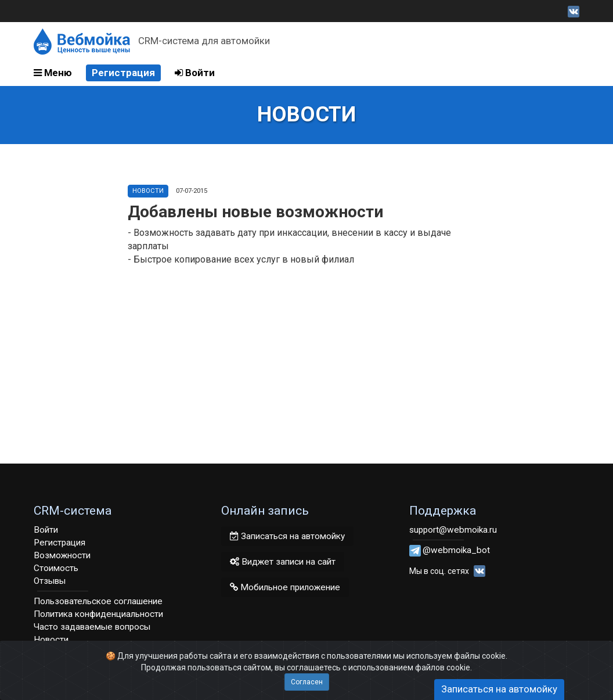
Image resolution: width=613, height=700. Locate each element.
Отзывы (50, 581)
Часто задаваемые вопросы (92, 627)
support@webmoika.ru (453, 530)
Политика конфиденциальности (98, 614)
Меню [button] (53, 72)
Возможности (62, 555)
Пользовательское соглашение (98, 601)
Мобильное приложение (285, 587)
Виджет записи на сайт (283, 562)
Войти (195, 72)
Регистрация (123, 72)
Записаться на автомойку (287, 536)
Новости (148, 191)
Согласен (307, 682)
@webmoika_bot (456, 550)
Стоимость (56, 568)
